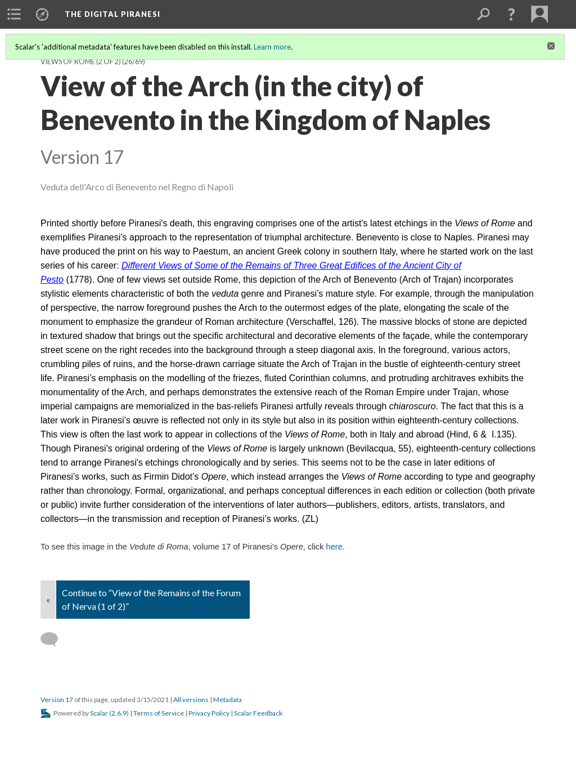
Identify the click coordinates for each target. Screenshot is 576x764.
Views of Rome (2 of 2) (80, 61)
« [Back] (48, 599)
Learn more (272, 46)
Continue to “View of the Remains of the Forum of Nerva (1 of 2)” (151, 599)
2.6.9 (119, 713)
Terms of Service (158, 713)
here (334, 546)
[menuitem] (14, 14)
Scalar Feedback (258, 713)
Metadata (227, 699)
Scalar (99, 713)
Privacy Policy (209, 713)
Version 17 (56, 699)
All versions (191, 699)
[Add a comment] (54, 639)
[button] (511, 14)
